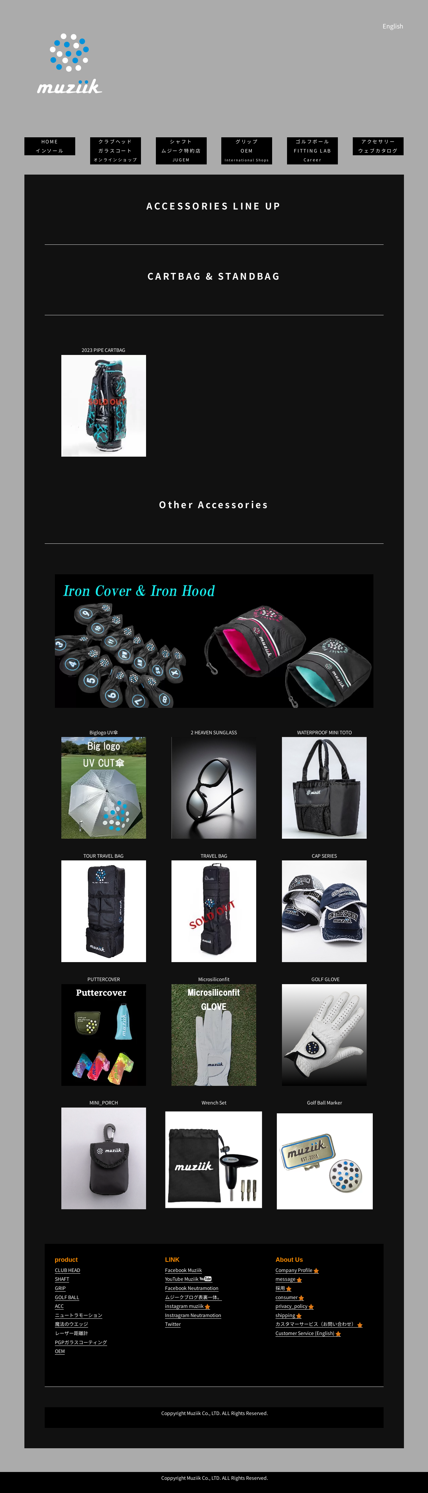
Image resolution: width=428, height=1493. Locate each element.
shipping (289, 1315)
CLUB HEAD (67, 1270)
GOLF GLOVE (325, 979)
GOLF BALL (67, 1297)
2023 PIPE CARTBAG (103, 350)
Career (313, 160)
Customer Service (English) (308, 1333)
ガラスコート (115, 150)
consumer (290, 1297)
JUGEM (181, 160)
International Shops (247, 160)
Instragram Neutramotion (193, 1315)
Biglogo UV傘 (103, 732)
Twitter (173, 1324)
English (393, 26)
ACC (59, 1306)
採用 (283, 1288)
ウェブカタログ (378, 150)
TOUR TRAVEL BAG (103, 856)
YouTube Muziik (188, 1279)
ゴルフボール (312, 141)
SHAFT (62, 1279)
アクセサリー (378, 141)
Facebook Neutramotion (192, 1288)
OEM (247, 150)
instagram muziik (187, 1306)
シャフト (181, 141)
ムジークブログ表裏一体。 (193, 1297)
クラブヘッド (115, 141)
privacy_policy (295, 1306)
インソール (50, 150)
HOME (49, 141)
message (289, 1279)
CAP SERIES (324, 856)
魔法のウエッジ (71, 1324)
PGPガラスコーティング (81, 1342)
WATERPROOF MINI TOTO (324, 732)
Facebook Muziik (183, 1270)
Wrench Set (214, 1102)
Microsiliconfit (213, 979)
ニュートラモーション (78, 1315)
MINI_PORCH (103, 1102)
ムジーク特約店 (181, 150)
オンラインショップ (115, 160)
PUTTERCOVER (103, 979)
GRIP (60, 1288)
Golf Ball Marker (324, 1102)
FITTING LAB (312, 150)
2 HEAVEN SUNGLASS (214, 732)
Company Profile (297, 1270)
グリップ (247, 141)
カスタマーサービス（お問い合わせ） (319, 1324)
